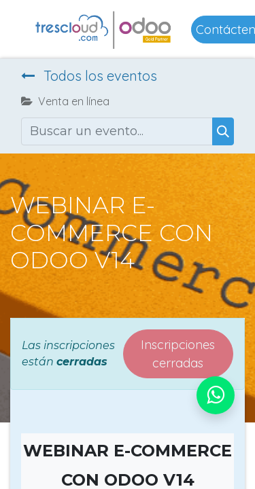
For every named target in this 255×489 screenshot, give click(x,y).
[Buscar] (223, 131)
